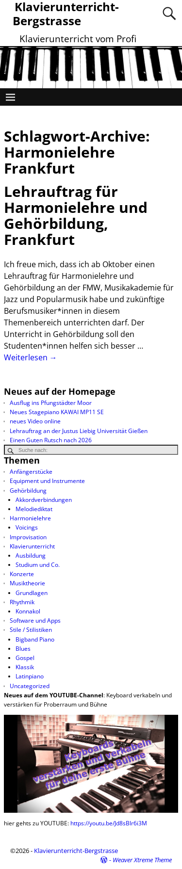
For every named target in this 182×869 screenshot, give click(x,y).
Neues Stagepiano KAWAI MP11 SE (57, 412)
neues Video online (35, 421)
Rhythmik (22, 602)
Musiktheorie (27, 583)
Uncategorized (30, 686)
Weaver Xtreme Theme (142, 859)
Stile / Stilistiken (31, 630)
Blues (23, 648)
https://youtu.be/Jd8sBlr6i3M (108, 823)
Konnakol (28, 611)
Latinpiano (30, 676)
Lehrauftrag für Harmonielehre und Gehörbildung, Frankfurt (76, 215)
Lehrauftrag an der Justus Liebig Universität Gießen (79, 431)
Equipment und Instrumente (47, 481)
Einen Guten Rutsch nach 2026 (51, 440)
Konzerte (22, 574)
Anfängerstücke (31, 471)
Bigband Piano (35, 639)
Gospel (25, 658)
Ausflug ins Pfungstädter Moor (51, 403)
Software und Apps (35, 620)
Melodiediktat (34, 509)
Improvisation (28, 537)
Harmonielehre (30, 518)
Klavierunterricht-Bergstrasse (76, 850)
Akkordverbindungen (44, 500)
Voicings (27, 527)
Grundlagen (32, 593)
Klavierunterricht (32, 546)
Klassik (25, 667)
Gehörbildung (28, 490)
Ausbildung (31, 555)
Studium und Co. (38, 565)
